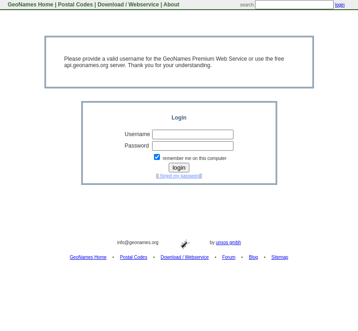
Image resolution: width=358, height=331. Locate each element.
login (340, 4)
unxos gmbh (228, 242)
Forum (228, 257)
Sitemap (280, 257)
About (172, 4)
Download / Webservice (128, 4)
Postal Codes (75, 4)
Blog (253, 257)
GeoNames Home (29, 4)
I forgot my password (179, 175)
